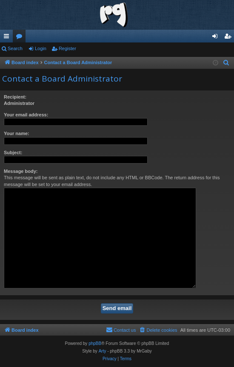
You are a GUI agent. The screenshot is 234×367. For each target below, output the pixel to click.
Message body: (20, 171)
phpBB (94, 343)
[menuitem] (226, 63)
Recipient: (15, 96)
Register (67, 48)
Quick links (8, 37)
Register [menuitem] (229, 37)
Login (40, 48)
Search (15, 48)
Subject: (13, 152)
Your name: (16, 133)
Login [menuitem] (216, 37)
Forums (21, 37)
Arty (102, 351)
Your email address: (26, 114)
